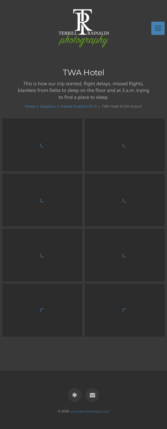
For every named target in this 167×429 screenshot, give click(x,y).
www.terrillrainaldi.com (89, 411)
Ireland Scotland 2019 (79, 106)
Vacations (48, 106)
